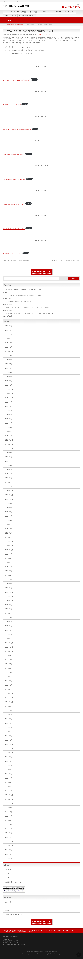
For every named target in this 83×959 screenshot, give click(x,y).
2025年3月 (8, 376)
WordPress (32, 954)
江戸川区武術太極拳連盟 (16, 6)
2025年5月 (8, 372)
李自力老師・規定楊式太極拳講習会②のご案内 (16, 261)
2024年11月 (9, 393)
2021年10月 (9, 550)
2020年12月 (9, 592)
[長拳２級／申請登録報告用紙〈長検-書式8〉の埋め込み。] (42, 215)
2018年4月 (8, 727)
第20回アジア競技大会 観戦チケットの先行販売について (23, 289)
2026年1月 (8, 347)
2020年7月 (8, 613)
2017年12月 (9, 744)
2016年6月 (8, 820)
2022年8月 (8, 507)
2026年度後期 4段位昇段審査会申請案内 (18, 301)
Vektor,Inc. (51, 954)
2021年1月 (8, 588)
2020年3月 (8, 630)
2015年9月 (8, 850)
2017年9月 (8, 757)
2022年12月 (9, 490)
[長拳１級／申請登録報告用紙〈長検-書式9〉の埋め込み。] (42, 190)
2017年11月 (9, 748)
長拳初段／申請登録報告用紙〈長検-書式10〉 (14, 179)
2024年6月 (8, 414)
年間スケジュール (47, 930)
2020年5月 (8, 621)
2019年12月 (9, 643)
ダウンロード (34, 79)
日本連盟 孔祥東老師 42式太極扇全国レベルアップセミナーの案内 (27, 307)
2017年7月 (8, 765)
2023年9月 (8, 453)
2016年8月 (8, 812)
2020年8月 (8, 609)
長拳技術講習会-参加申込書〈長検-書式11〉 (14, 154)
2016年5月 (8, 824)
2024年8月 (8, 406)
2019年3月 (8, 681)
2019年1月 (8, 689)
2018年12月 (9, 693)
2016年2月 (8, 837)
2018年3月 (8, 731)
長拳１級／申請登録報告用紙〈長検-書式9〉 (14, 204)
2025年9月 (8, 355)
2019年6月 (8, 668)
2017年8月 (8, 761)
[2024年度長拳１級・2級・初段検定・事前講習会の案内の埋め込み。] (42, 66)
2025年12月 (9, 351)
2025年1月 (8, 385)
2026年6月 (8, 326)
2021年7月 (8, 562)
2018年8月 (8, 710)
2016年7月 (8, 816)
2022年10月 (9, 499)
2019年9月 (8, 655)
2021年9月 (8, 554)
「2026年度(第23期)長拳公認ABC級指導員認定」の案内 (23, 295)
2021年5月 (8, 571)
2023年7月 (8, 461)
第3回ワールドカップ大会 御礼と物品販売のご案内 (65, 261)
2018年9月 (8, 706)
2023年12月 (9, 440)
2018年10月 (9, 702)
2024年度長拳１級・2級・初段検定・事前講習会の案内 (16, 80)
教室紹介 (58, 930)
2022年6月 (8, 516)
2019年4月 (8, 676)
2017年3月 (8, 782)
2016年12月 (9, 795)
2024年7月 (8, 410)
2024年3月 (8, 427)
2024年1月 (8, 436)
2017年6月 (8, 769)
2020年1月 (8, 638)
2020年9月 (8, 605)
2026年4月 (8, 334)
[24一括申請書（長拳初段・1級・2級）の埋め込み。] (42, 240)
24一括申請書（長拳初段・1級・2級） (12, 253)
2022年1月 (8, 537)
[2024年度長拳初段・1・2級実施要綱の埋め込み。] (42, 91)
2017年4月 (8, 778)
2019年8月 (8, 660)
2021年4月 (8, 575)
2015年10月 (9, 845)
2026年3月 (8, 338)
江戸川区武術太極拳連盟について (21, 930)
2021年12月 (9, 541)
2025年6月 (8, 368)
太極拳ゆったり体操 (9, 931)
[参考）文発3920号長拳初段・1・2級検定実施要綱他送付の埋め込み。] (42, 116)
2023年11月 (9, 444)
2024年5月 (8, 419)
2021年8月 (8, 558)
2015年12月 (9, 841)
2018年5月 (8, 723)
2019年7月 (8, 664)
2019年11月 (9, 647)
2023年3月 (8, 478)
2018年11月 (9, 698)
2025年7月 (8, 364)
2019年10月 (9, 651)
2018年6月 (8, 719)
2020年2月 (8, 634)
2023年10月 (9, 448)
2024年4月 (8, 423)
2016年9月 (8, 807)
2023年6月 (8, 465)
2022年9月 (8, 503)
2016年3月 (8, 833)
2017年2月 (8, 786)
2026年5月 (8, 330)
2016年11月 (9, 799)
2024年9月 (8, 402)
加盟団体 (36, 930)
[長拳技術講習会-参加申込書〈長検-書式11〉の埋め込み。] (42, 141)
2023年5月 (8, 469)
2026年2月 (8, 343)
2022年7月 (8, 512)
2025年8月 (8, 360)
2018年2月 (8, 736)
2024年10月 (9, 398)
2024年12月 (9, 389)
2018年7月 (8, 714)
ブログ (7, 873)
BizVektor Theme (41, 954)
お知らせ (8, 869)
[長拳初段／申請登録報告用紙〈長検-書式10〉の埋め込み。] (42, 166)
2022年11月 (9, 495)
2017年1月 (8, 791)
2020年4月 (8, 626)
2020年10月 (9, 600)
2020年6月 (8, 617)
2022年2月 (8, 533)
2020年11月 (9, 596)
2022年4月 (8, 524)
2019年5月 (8, 672)
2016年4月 (8, 829)
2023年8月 (8, 457)
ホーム (6, 930)
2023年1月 (8, 486)
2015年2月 (8, 858)
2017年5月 (8, 774)
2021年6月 (8, 567)
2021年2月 (8, 583)
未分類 (7, 878)
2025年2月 (8, 381)
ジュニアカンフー (69, 930)
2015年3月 (8, 854)
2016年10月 (9, 803)
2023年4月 (8, 474)
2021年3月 (8, 579)
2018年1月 (8, 740)
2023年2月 (8, 482)
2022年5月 (8, 520)
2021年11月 (9, 545)
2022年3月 (8, 529)
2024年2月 (8, 431)
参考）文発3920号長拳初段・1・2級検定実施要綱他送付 (17, 129)
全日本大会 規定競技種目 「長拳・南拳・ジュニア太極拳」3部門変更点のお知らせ (31, 313)
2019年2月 (8, 685)
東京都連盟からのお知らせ (45, 34)
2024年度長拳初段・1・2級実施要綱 (12, 104)
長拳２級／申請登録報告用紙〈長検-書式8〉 (14, 229)
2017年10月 (9, 752)
